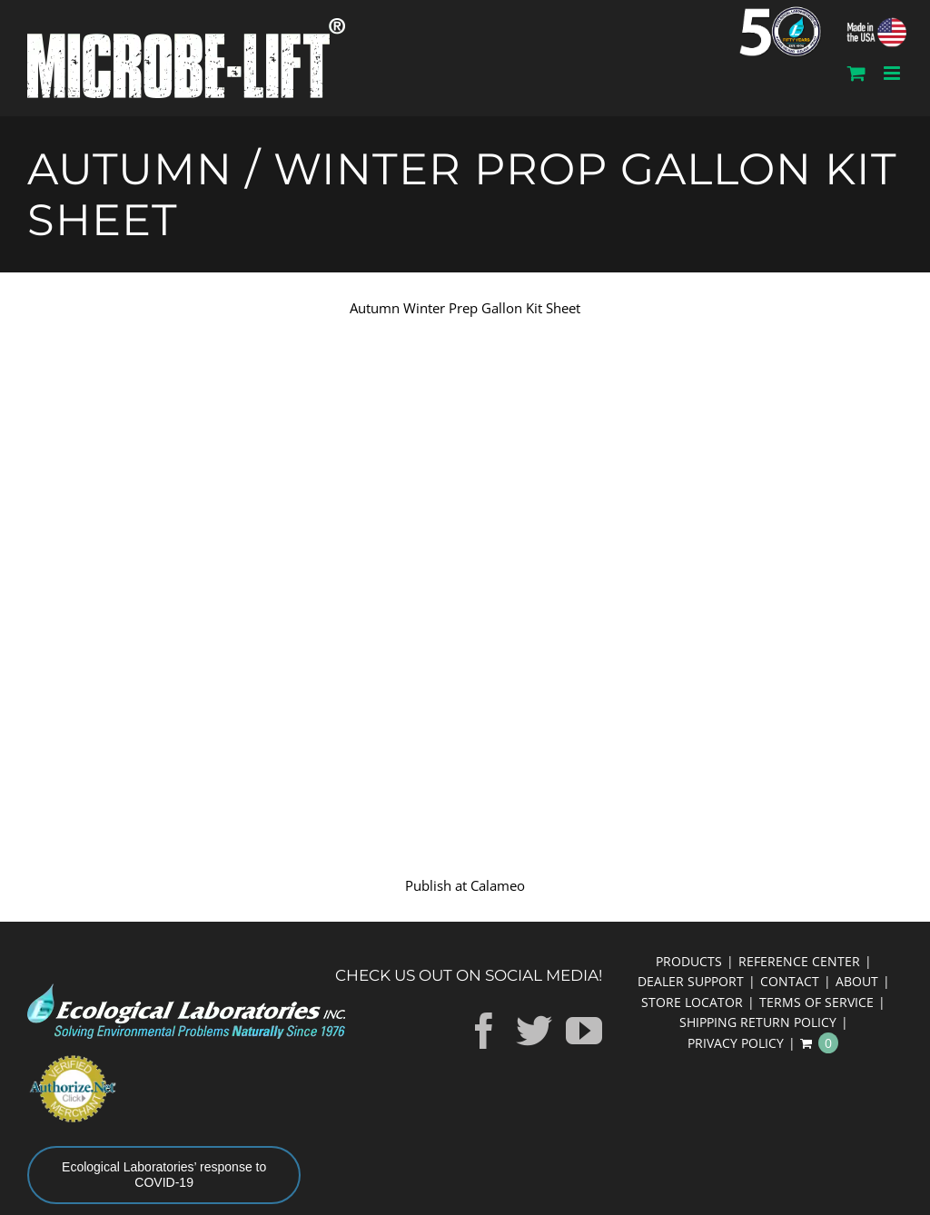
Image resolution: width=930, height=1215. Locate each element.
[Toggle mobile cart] (856, 73)
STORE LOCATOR (692, 1002)
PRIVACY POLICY (736, 1043)
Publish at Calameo (465, 885)
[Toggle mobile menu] (893, 73)
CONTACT (789, 981)
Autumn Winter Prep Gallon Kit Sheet (465, 308)
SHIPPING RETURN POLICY (757, 1022)
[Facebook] (484, 1030)
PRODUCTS (689, 961)
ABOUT (857, 981)
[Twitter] (534, 1030)
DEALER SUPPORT (691, 981)
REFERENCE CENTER (799, 961)
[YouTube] (584, 1030)
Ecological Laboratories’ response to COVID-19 (164, 1175)
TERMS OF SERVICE (816, 1002)
